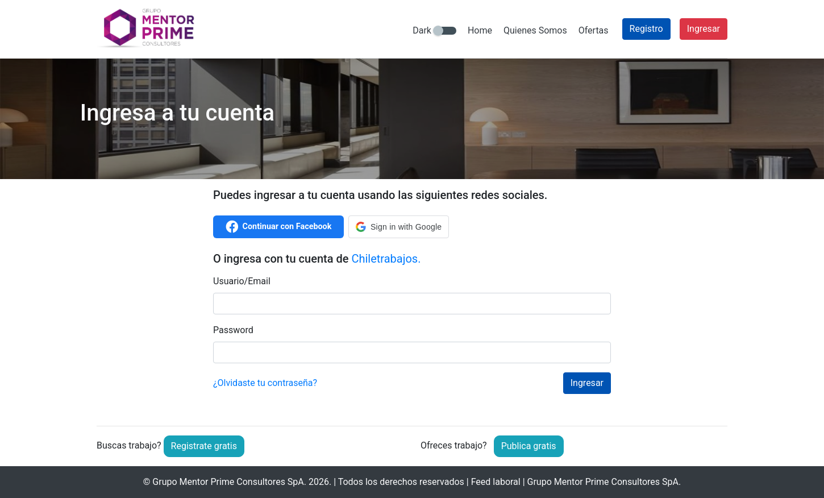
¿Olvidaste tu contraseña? (265, 382)
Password (233, 330)
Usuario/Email (241, 281)
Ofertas (594, 30)
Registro (646, 28)
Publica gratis (528, 446)
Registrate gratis (204, 446)
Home (480, 30)
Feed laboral (496, 481)
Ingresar (703, 28)
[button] (398, 226)
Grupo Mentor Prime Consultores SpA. (229, 481)
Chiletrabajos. (386, 258)
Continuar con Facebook (279, 227)
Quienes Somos (535, 30)
